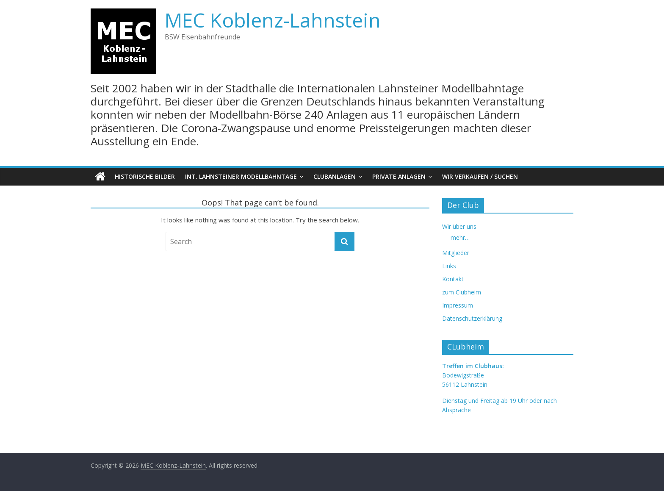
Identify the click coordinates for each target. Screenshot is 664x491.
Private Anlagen (399, 176)
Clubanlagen (334, 176)
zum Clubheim (461, 292)
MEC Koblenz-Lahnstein (273, 20)
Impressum (457, 305)
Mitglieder (455, 253)
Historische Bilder (145, 176)
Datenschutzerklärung (472, 318)
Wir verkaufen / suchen (480, 176)
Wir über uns (459, 226)
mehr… (460, 237)
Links (449, 266)
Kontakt (453, 279)
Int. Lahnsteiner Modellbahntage (241, 176)
